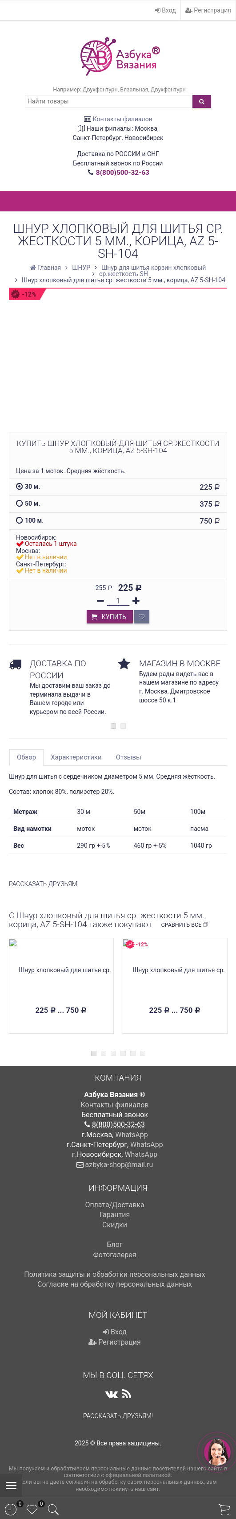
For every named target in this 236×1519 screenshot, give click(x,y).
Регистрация (208, 10)
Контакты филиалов (122, 119)
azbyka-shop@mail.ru (119, 1164)
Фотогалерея (114, 1255)
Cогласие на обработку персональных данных (114, 1284)
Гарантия (115, 1214)
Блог (114, 1244)
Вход (165, 10)
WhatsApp (131, 1135)
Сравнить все (184, 925)
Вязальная (134, 89)
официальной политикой (138, 1475)
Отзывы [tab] (128, 757)
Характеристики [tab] (76, 757)
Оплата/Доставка (114, 1205)
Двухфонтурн (100, 89)
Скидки (114, 1225)
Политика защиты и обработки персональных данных (114, 1274)
